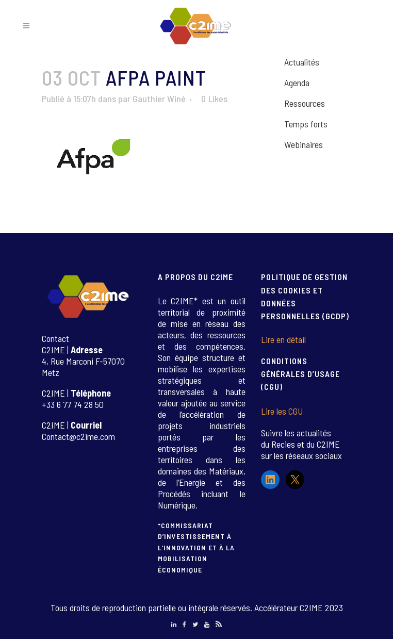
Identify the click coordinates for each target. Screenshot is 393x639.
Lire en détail (283, 339)
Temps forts (306, 123)
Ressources (304, 103)
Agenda (296, 82)
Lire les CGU (282, 411)
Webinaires (303, 144)
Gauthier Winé (159, 98)
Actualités (301, 62)
